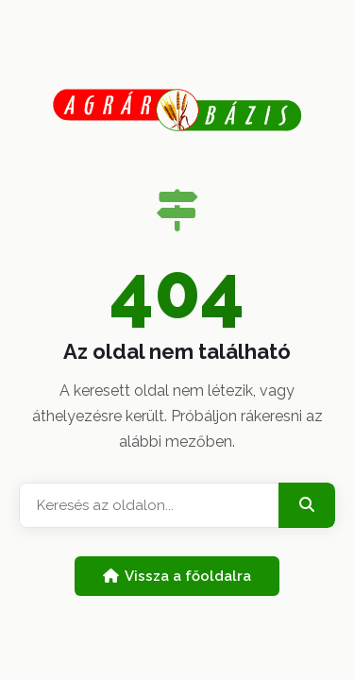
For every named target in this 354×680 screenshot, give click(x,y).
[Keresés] (306, 505)
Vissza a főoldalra (177, 576)
